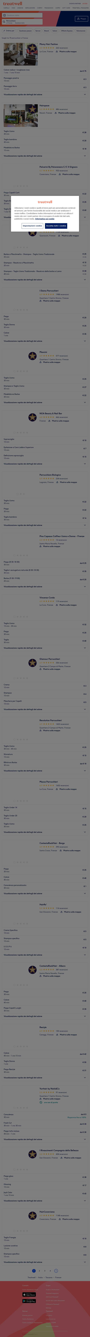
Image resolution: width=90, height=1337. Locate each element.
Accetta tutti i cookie (56, 226)
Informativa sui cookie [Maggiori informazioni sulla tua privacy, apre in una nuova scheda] (44, 219)
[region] (45, 214)
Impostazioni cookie (32, 226)
